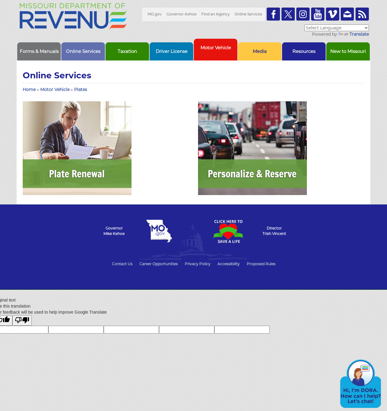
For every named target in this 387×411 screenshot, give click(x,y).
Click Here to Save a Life (228, 231)
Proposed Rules (261, 264)
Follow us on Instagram (303, 14)
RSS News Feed (362, 14)
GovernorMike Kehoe (114, 231)
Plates (80, 89)
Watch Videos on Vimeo (332, 14)
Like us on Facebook (273, 14)
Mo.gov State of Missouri (159, 231)
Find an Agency (215, 14)
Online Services (248, 14)
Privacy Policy (197, 264)
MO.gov (155, 14)
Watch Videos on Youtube (317, 14)
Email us (347, 14)
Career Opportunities (158, 264)
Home (29, 89)
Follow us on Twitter (288, 14)
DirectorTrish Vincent (274, 231)
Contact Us (122, 264)
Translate (353, 34)
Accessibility (228, 264)
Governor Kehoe (182, 14)
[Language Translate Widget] (336, 27)
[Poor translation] (22, 320)
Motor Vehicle (55, 89)
